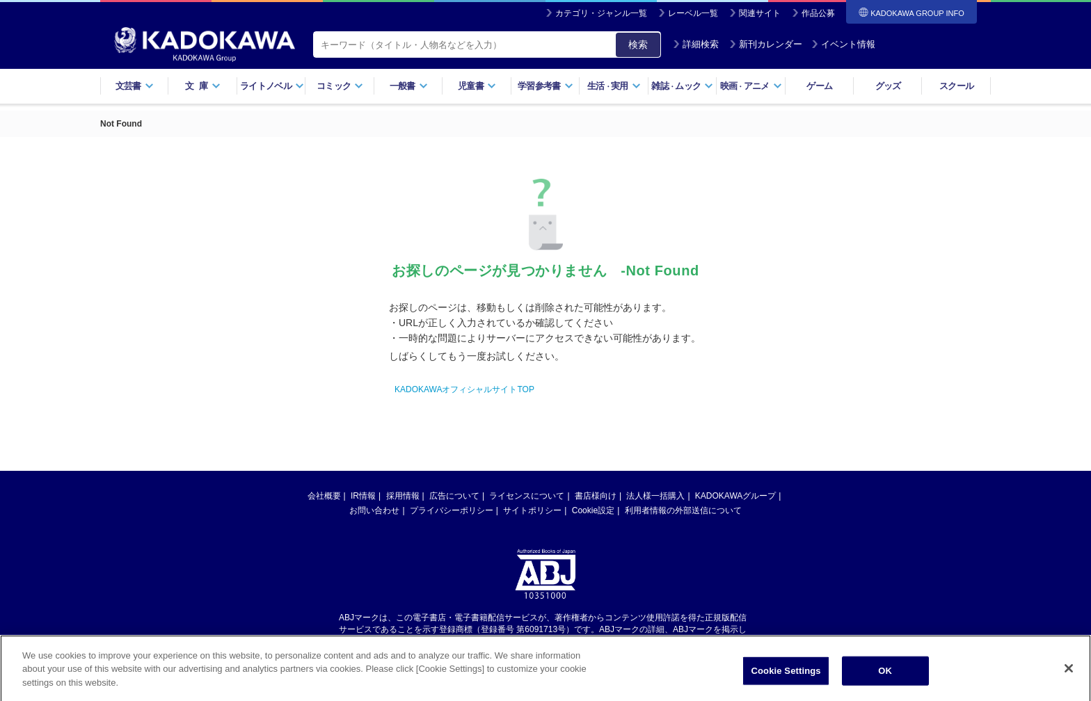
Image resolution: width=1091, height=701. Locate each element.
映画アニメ (751, 86)
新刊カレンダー (765, 44)
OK (885, 675)
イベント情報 (843, 44)
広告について (454, 496)
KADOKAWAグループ (735, 496)
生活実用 (614, 86)
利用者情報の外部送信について (683, 510)
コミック (340, 86)
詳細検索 (696, 44)
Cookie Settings (786, 675)
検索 (638, 44)
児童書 (477, 86)
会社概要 (324, 496)
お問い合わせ (374, 510)
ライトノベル (272, 86)
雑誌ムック (682, 86)
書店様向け (595, 496)
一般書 (409, 86)
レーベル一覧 (693, 13)
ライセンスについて (526, 496)
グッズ (888, 86)
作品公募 (818, 13)
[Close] (1068, 673)
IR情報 (363, 496)
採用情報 (403, 496)
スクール (956, 86)
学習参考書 (545, 86)
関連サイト (760, 13)
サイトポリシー (532, 510)
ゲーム (819, 86)
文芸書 (135, 86)
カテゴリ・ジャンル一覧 (601, 13)
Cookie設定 (593, 510)
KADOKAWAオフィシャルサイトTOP (464, 389)
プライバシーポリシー (451, 510)
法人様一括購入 (655, 496)
